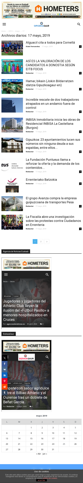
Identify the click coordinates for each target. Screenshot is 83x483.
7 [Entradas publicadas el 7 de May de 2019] (19, 433)
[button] (79, 24)
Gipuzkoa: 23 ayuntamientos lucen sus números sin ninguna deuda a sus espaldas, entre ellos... (53, 143)
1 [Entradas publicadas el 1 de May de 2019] (31, 427)
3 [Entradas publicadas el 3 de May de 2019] (53, 427)
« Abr (38, 453)
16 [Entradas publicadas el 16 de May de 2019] (42, 438)
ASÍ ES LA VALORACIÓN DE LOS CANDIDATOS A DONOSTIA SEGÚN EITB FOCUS (50, 65)
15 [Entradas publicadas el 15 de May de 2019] (31, 438)
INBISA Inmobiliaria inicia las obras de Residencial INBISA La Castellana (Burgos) (53, 123)
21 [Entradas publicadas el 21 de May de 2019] (19, 444)
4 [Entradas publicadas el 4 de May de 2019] (64, 427)
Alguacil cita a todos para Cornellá (50, 42)
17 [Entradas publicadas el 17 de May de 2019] (53, 438)
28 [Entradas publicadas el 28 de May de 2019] (19, 449)
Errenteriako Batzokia (41, 179)
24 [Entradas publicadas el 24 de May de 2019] (53, 444)
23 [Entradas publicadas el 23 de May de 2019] (42, 444)
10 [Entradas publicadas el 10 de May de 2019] (53, 433)
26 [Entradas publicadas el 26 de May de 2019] (75, 444)
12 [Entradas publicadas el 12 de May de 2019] (75, 433)
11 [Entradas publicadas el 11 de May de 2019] (64, 433)
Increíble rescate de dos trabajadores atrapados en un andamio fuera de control (52, 103)
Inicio (3, 31)
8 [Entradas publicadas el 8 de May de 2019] (31, 433)
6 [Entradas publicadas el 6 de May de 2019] (6, 433)
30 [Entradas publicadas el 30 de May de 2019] (42, 449)
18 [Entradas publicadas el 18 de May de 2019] (64, 438)
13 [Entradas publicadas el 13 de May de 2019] (7, 438)
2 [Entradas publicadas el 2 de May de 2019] (42, 427)
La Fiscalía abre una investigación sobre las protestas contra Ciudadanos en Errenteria (53, 221)
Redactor (30, 73)
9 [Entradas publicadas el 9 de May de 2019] (42, 433)
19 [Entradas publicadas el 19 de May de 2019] (75, 438)
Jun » (45, 453)
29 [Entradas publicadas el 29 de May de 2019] (31, 449)
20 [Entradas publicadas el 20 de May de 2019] (7, 444)
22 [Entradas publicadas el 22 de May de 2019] (31, 444)
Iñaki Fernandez (33, 46)
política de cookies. (50, 478)
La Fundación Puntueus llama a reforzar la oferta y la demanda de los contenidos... (52, 163)
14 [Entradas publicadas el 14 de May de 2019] (19, 438)
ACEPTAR (41, 480)
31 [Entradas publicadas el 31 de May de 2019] (53, 449)
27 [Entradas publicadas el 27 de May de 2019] (7, 449)
